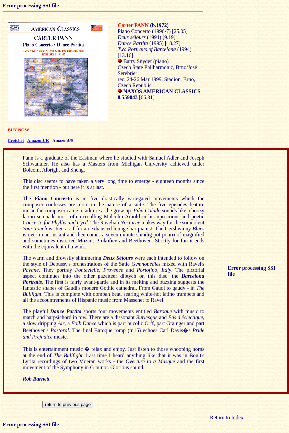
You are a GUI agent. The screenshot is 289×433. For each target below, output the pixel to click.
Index (237, 417)
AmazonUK (38, 140)
